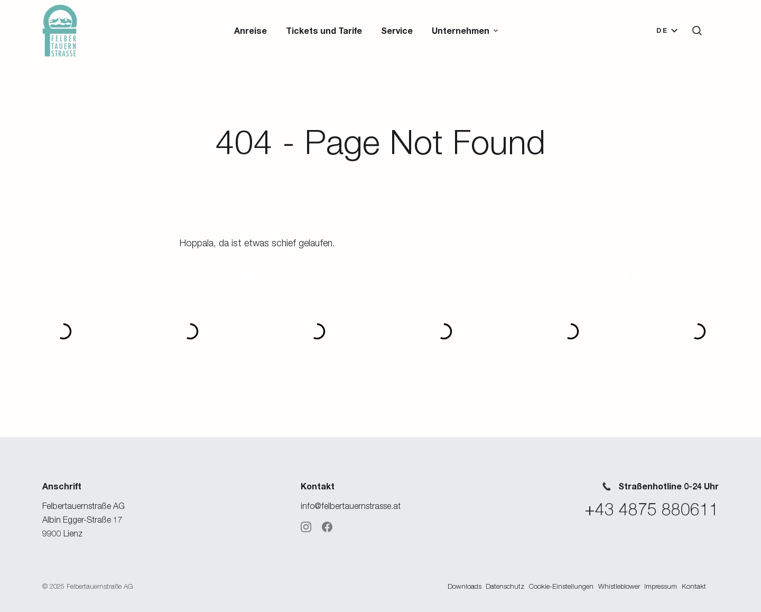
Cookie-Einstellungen (561, 586)
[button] (466, 31)
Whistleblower (619, 586)
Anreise (250, 30)
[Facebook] (327, 527)
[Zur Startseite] (60, 30)
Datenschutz (505, 586)
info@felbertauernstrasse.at (351, 506)
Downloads (464, 586)
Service (397, 30)
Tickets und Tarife (324, 30)
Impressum (660, 586)
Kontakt (694, 586)
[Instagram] (306, 527)
